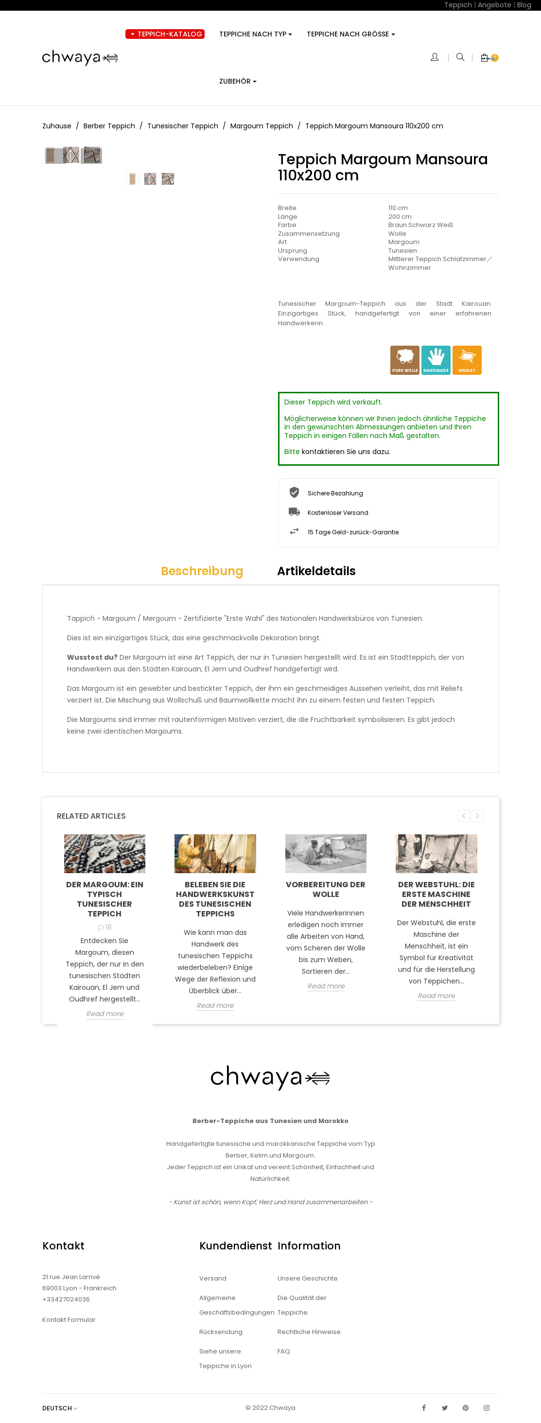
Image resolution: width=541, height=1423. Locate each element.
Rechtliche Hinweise (309, 1331)
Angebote (494, 5)
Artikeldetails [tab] (316, 571)
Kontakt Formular (69, 1319)
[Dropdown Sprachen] (64, 1408)
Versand (213, 1278)
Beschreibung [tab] (202, 571)
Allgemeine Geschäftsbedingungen (231, 1305)
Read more (104, 1014)
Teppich (458, 5)
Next (250, 258)
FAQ (284, 1351)
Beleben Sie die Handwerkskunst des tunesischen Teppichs (215, 899)
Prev (56, 258)
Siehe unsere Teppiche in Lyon (225, 1358)
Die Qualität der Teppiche (302, 1305)
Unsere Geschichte (308, 1278)
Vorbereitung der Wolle (326, 889)
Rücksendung (221, 1331)
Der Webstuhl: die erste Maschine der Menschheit (436, 894)
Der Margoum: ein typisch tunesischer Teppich (104, 899)
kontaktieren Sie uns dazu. (346, 452)
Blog (524, 5)
